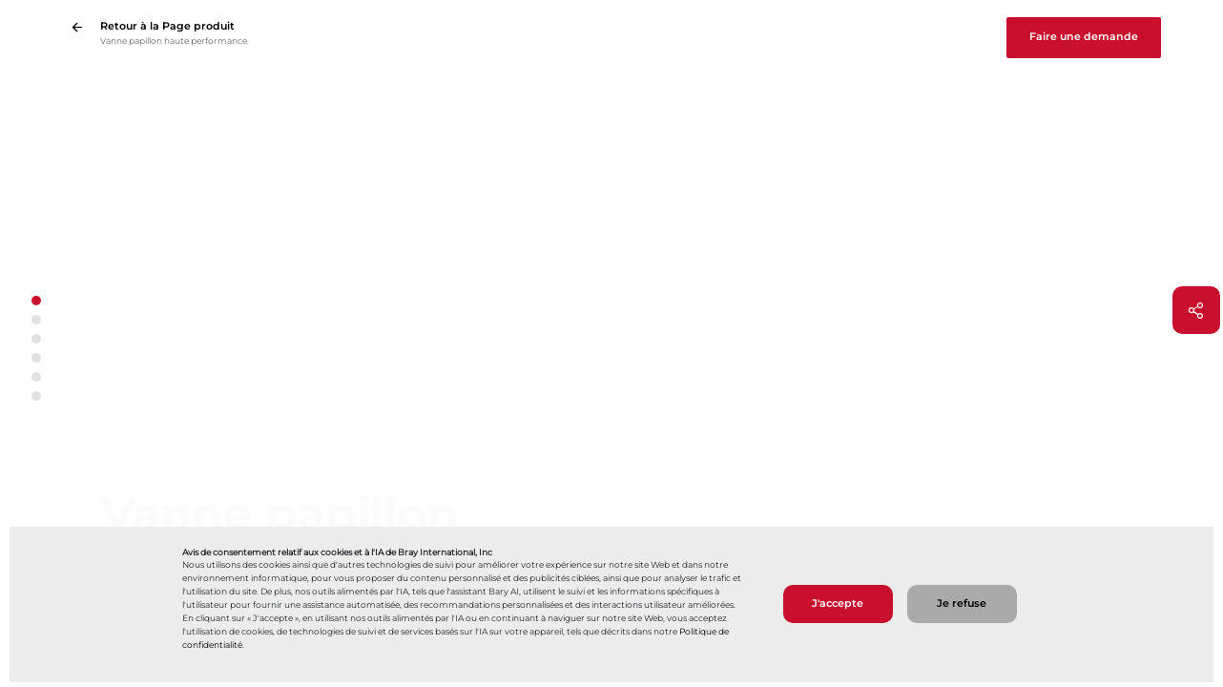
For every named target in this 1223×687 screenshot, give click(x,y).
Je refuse (961, 603)
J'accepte (837, 603)
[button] (36, 319)
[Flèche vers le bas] (36, 415)
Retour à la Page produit (167, 26)
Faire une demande (1083, 37)
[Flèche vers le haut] (36, 281)
